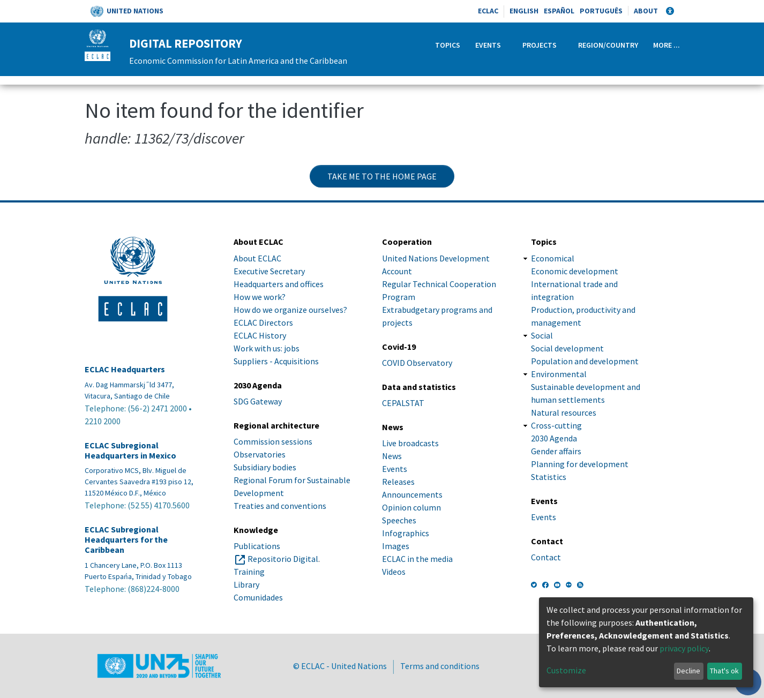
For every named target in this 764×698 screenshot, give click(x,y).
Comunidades (258, 597)
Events (488, 45)
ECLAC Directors (263, 322)
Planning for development (579, 464)
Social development (567, 348)
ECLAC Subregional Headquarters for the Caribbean (126, 539)
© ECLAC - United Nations (340, 666)
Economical (552, 258)
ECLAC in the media (417, 558)
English (524, 11)
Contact (546, 557)
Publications (257, 546)
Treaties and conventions (280, 505)
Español (559, 11)
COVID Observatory (417, 362)
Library (246, 584)
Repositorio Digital (283, 558)
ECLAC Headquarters (125, 369)
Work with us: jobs (266, 348)
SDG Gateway (258, 401)
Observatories (260, 454)
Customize (566, 670)
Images (395, 546)
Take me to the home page (382, 176)
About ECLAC (257, 258)
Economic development (574, 271)
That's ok (724, 671)
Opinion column (411, 507)
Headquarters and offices (279, 284)
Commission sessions (273, 441)
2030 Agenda (554, 438)
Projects (539, 45)
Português (601, 11)
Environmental (559, 374)
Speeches (399, 520)
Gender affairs (556, 451)
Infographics (405, 533)
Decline (688, 671)
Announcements (412, 494)
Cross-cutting (556, 425)
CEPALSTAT (403, 402)
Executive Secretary (269, 271)
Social (542, 335)
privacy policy (684, 648)
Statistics (548, 476)
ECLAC (488, 11)
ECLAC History (260, 335)
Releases (398, 481)
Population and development (585, 361)
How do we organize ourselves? (290, 309)
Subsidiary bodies (265, 467)
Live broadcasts (410, 443)
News (392, 456)
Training (249, 571)
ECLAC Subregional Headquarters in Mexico (130, 450)
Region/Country (608, 45)
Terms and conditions (440, 666)
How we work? (260, 296)
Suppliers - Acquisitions (276, 361)
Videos (394, 571)
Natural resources (563, 412)
